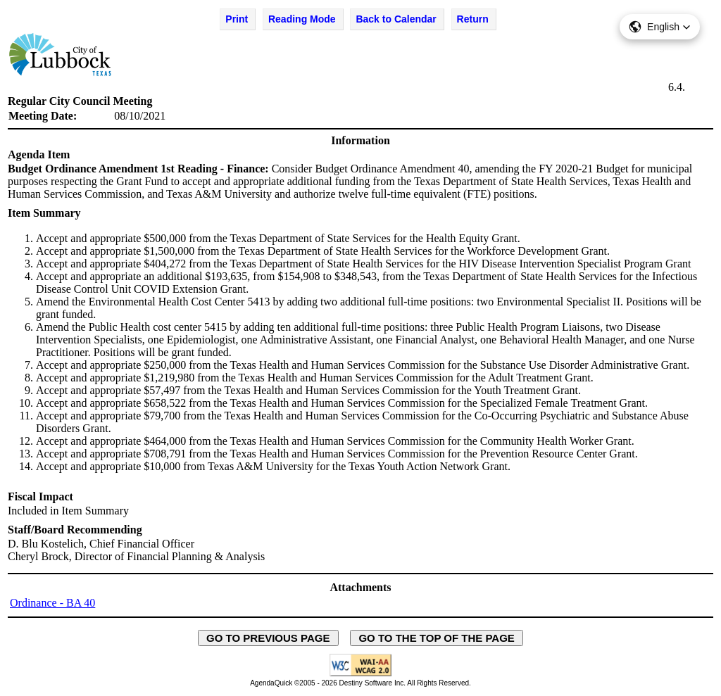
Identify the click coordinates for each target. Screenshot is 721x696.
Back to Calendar (396, 19)
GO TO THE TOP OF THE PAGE (437, 638)
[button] (660, 26)
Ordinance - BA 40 (52, 603)
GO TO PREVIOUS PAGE (268, 638)
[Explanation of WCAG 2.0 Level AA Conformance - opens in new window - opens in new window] (360, 674)
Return (473, 19)
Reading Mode (302, 19)
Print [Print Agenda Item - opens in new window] (236, 19)
